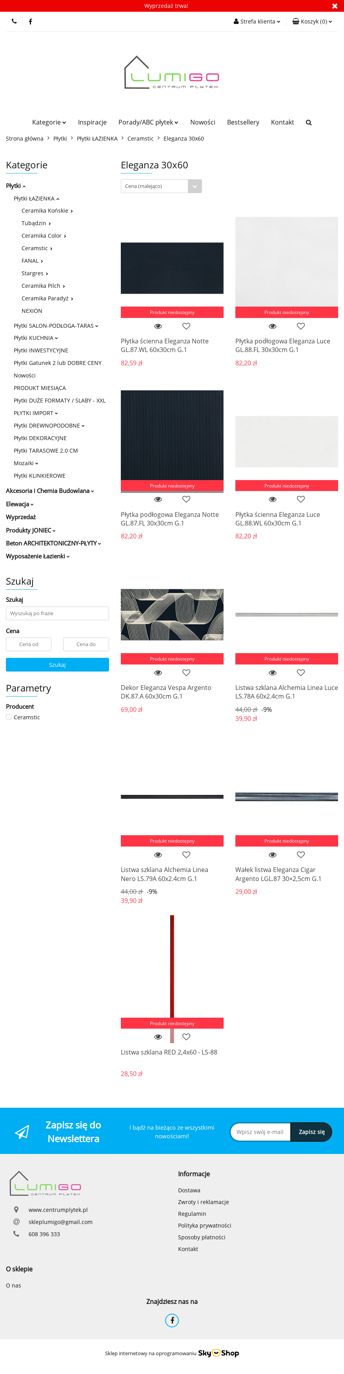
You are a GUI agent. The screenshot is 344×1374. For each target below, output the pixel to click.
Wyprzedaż (21, 517)
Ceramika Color (44, 235)
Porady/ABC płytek (148, 122)
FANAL (32, 260)
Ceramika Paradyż (47, 298)
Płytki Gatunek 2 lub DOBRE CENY (58, 363)
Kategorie (49, 122)
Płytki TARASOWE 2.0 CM (46, 450)
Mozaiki (26, 463)
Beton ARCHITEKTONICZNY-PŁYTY (53, 543)
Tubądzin (36, 223)
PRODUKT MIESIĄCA (40, 388)
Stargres (35, 273)
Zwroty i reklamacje (203, 1202)
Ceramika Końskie (47, 210)
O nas (13, 1285)
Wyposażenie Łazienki (38, 556)
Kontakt (282, 122)
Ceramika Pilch (43, 285)
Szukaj (57, 664)
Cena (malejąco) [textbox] (143, 186)
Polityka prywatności (204, 1225)
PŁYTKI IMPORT (36, 413)
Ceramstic (37, 248)
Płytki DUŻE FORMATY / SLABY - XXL (60, 400)
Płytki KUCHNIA (36, 337)
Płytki (15, 186)
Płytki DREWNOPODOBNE (49, 425)
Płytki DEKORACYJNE (40, 438)
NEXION (32, 310)
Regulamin (192, 1213)
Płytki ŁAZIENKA (36, 198)
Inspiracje (92, 122)
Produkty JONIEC (31, 530)
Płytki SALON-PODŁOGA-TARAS (56, 325)
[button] (312, 21)
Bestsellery (243, 122)
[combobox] (161, 186)
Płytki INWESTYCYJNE (41, 350)
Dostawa (189, 1190)
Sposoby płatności (202, 1237)
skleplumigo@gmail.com (61, 1222)
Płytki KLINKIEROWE (40, 475)
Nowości (202, 122)
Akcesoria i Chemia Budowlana (50, 491)
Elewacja (20, 504)
